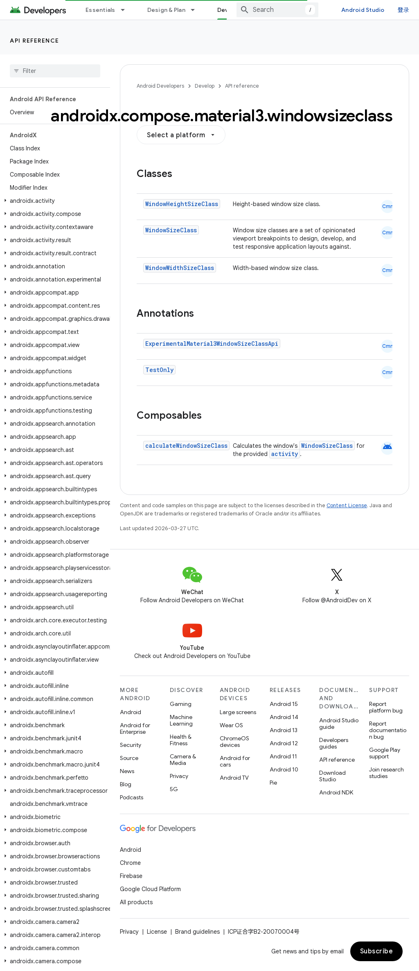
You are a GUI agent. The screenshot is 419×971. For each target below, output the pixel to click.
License (157, 931)
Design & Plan (166, 10)
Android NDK (336, 792)
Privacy (179, 776)
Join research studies (386, 773)
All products (136, 902)
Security (130, 745)
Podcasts (131, 797)
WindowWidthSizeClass (179, 268)
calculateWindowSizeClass (186, 445)
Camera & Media (183, 760)
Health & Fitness (180, 740)
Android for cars (235, 761)
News (127, 771)
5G (174, 789)
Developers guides (333, 743)
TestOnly (159, 370)
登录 (404, 10)
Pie (273, 782)
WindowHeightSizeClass (181, 204)
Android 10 (284, 769)
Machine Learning (181, 720)
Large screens (238, 712)
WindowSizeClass (171, 230)
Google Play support (384, 753)
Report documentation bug (387, 730)
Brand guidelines (197, 931)
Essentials (100, 10)
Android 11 (283, 756)
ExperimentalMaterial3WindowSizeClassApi (211, 343)
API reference (34, 40)
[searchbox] (55, 70)
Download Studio (332, 776)
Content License (347, 505)
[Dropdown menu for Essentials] (126, 10)
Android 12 (284, 743)
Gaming (180, 704)
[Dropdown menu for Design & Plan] (196, 10)
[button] (53, 200)
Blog (125, 784)
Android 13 (283, 730)
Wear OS (231, 725)
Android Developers (160, 85)
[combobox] (277, 9)
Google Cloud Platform (150, 889)
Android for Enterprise (135, 728)
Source (129, 758)
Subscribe (376, 951)
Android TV (234, 777)
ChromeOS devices (234, 742)
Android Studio (363, 10)
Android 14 (284, 717)
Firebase (131, 876)
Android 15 (284, 704)
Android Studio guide (338, 724)
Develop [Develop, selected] (229, 10)
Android (130, 712)
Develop (204, 85)
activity (284, 454)
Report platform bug (386, 707)
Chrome (130, 863)
